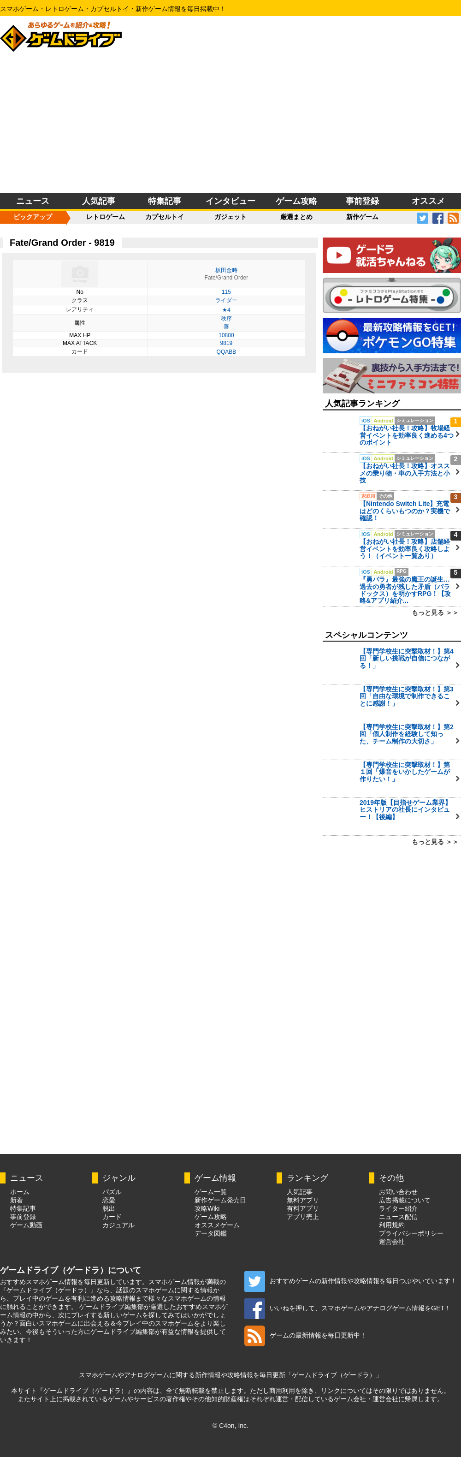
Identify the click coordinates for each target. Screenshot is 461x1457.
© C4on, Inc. (230, 1425)
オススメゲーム (217, 1225)
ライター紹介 (398, 1208)
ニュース (32, 201)
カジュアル (118, 1225)
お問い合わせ (398, 1191)
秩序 (226, 318)
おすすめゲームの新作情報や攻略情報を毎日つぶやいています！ (350, 1281)
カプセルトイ (164, 216)
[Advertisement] (230, 124)
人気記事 (98, 201)
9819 (226, 343)
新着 (16, 1200)
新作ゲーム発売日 (220, 1200)
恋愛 (108, 1200)
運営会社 (392, 1241)
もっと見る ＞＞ (435, 612)
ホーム (20, 1191)
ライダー (226, 300)
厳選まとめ (296, 216)
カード (112, 1216)
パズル (112, 1191)
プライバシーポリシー (411, 1233)
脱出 (108, 1208)
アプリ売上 (303, 1216)
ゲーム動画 (26, 1225)
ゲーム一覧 (211, 1191)
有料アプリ (303, 1208)
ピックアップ (32, 216)
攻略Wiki (207, 1208)
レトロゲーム (105, 216)
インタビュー (230, 201)
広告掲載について (405, 1200)
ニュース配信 (398, 1216)
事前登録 (362, 201)
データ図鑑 (211, 1233)
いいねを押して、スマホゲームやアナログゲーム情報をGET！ (347, 1308)
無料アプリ (303, 1200)
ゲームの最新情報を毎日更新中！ (305, 1335)
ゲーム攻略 (296, 201)
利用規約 (392, 1225)
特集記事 (164, 201)
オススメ (428, 201)
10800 (226, 335)
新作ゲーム (362, 216)
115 (226, 292)
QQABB (226, 352)
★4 (226, 310)
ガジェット (230, 216)
